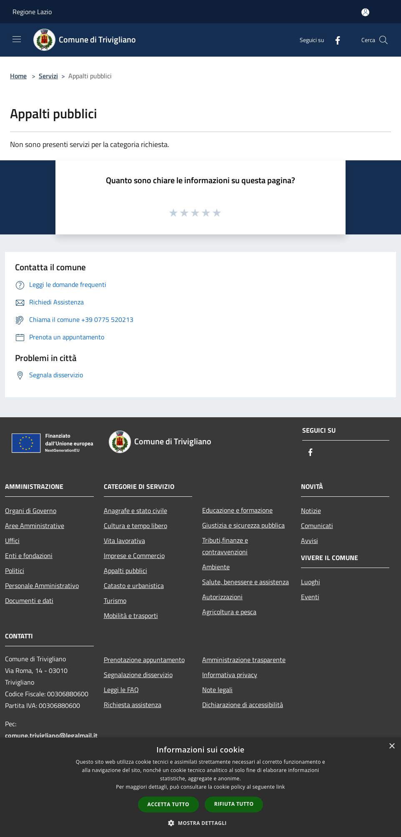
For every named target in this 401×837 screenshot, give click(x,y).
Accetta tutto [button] (168, 804)
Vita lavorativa (124, 541)
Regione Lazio (32, 12)
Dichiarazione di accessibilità (242, 705)
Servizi (48, 76)
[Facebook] (334, 39)
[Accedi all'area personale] (365, 12)
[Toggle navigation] (17, 39)
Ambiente (216, 567)
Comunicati (317, 526)
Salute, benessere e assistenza (245, 582)
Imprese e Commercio (134, 555)
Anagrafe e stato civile (135, 511)
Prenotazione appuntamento (144, 660)
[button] (200, 823)
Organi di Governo (30, 511)
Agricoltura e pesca (229, 612)
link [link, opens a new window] (280, 786)
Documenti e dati (29, 600)
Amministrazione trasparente (244, 660)
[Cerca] (383, 40)
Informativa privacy (229, 675)
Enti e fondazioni (29, 555)
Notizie (311, 511)
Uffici (12, 541)
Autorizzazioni (222, 597)
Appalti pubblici (125, 570)
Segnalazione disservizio (138, 675)
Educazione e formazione (237, 510)
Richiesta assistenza (132, 705)
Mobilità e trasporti (131, 615)
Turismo (115, 600)
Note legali (217, 690)
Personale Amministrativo (42, 585)
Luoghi (310, 582)
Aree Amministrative (34, 526)
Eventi (310, 597)
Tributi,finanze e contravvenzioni (225, 546)
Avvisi (309, 541)
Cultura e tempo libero (135, 526)
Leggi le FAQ (121, 690)
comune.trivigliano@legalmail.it (51, 735)
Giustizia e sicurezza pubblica (243, 525)
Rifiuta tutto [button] (234, 803)
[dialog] (200, 787)
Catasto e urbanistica (134, 585)
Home (18, 76)
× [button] (391, 746)
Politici (14, 570)
